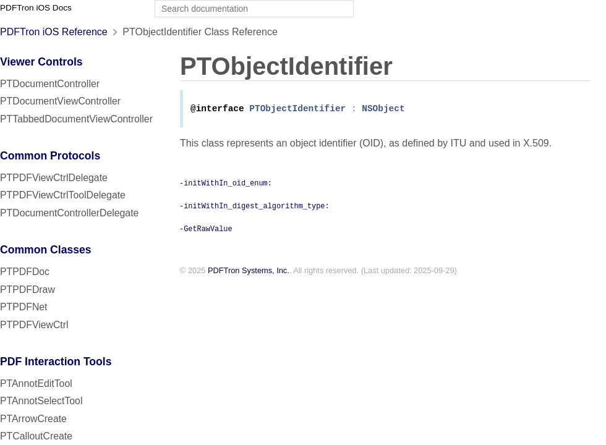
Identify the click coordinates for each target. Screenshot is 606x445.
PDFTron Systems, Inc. (248, 271)
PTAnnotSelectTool (41, 401)
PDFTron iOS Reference (54, 32)
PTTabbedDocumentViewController (76, 119)
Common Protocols (50, 156)
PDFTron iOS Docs (36, 7)
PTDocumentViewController (60, 101)
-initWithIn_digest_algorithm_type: (254, 206)
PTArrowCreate (33, 418)
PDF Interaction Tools (56, 361)
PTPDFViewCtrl (34, 325)
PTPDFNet (24, 307)
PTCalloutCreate (36, 436)
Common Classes (46, 250)
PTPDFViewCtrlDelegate (54, 177)
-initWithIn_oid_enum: (225, 184)
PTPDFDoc (24, 271)
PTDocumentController (50, 83)
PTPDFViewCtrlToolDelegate (63, 195)
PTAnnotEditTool (36, 383)
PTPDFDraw (27, 289)
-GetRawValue (206, 229)
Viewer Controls (41, 62)
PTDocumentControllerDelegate (69, 213)
